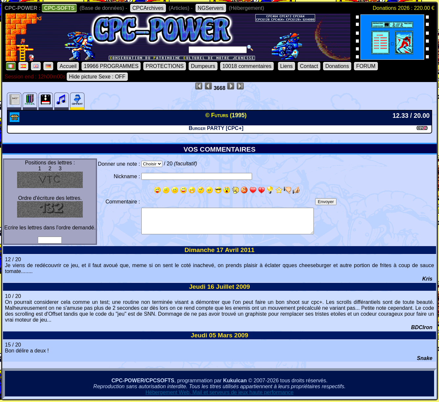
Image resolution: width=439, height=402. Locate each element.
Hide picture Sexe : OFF (97, 76)
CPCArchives (148, 8)
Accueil (68, 66)
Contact (309, 66)
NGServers (211, 8)
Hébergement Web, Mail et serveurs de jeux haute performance (220, 392)
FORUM (366, 66)
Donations (337, 66)
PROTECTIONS (165, 66)
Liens (286, 66)
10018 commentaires (246, 66)
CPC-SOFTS (59, 8)
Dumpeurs (203, 66)
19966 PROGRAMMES (111, 66)
